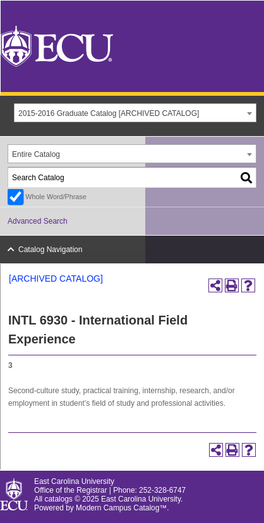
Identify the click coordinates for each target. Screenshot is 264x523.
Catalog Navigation (50, 249)
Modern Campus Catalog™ (121, 507)
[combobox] (135, 112)
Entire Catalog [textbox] (36, 154)
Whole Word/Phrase (55, 196)
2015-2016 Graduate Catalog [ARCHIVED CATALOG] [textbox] (108, 113)
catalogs (59, 499)
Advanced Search (38, 221)
